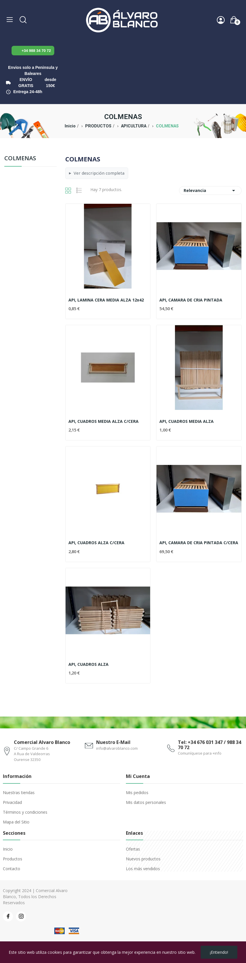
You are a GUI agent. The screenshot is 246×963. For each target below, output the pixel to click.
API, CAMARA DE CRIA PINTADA (190, 300)
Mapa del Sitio (16, 822)
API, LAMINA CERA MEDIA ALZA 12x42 (106, 300)
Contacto (11, 868)
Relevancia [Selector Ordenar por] (210, 190)
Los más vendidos (143, 868)
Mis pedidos (137, 792)
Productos (12, 859)
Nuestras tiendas (19, 792)
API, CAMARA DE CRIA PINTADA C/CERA (198, 542)
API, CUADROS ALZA (88, 664)
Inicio (8, 849)
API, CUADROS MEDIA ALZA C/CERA (103, 421)
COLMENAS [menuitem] (20, 158)
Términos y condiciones (25, 812)
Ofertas (133, 849)
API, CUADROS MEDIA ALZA (186, 421)
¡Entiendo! (219, 952)
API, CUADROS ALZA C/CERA (96, 542)
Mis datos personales (146, 802)
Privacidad (12, 802)
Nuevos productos (143, 859)
